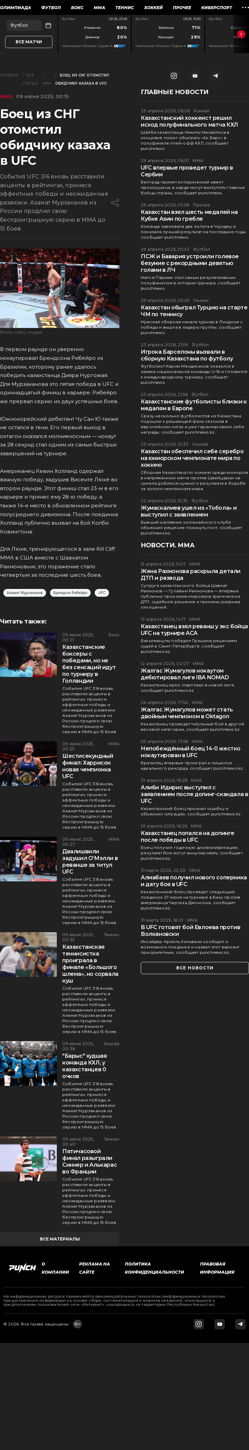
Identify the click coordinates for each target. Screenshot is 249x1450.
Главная (9, 75)
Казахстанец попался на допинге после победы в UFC (187, 836)
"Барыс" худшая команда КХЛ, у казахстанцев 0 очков (84, 1066)
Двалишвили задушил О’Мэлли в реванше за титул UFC (90, 861)
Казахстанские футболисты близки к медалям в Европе (194, 405)
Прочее (182, 7)
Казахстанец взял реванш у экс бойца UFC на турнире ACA (194, 629)
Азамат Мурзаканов (25, 593)
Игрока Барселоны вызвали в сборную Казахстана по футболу (187, 355)
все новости (194, 967)
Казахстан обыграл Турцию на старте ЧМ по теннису (194, 310)
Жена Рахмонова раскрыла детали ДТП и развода (191, 574)
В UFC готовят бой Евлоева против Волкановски (190, 930)
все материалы (60, 1239)
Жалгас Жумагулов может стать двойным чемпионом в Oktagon (187, 713)
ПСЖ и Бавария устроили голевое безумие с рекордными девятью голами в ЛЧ (190, 263)
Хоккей (153, 7)
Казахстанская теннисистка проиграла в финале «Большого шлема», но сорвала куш (90, 964)
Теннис (124, 7)
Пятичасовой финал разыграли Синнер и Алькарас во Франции (89, 1161)
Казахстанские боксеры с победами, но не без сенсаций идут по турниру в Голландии (89, 664)
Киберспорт (216, 7)
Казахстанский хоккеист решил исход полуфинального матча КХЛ (189, 121)
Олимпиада (15, 7)
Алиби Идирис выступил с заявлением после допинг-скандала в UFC (194, 794)
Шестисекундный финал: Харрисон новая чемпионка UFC (87, 766)
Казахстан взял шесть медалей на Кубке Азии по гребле (189, 215)
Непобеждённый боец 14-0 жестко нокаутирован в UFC (191, 752)
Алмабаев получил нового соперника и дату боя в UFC (194, 880)
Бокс (77, 7)
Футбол (51, 7)
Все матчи (29, 41)
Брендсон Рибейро (70, 593)
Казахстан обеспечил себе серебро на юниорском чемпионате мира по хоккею (192, 458)
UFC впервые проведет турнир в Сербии (187, 171)
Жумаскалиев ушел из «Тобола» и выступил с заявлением (189, 511)
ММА (99, 7)
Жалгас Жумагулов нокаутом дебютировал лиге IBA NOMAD (185, 674)
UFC (102, 593)
